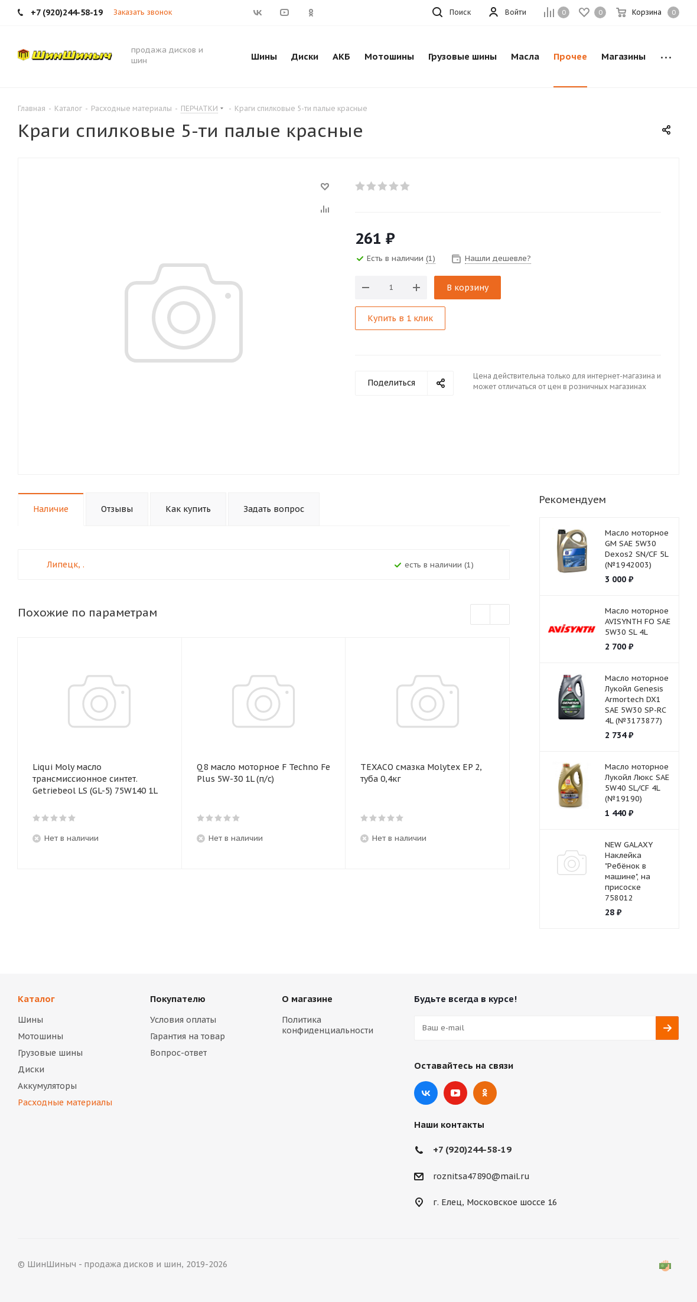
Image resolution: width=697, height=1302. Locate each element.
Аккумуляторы (47, 1086)
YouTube (455, 1093)
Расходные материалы (65, 1102)
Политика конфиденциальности (327, 1025)
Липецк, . (65, 564)
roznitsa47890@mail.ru (481, 1176)
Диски (31, 1069)
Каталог (36, 998)
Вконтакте (426, 1093)
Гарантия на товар (187, 1036)
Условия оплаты (183, 1019)
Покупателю (178, 998)
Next (500, 615)
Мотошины (40, 1036)
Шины (30, 1019)
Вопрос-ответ (178, 1053)
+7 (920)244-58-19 (472, 1149)
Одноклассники (485, 1093)
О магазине (307, 998)
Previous (480, 615)
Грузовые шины (50, 1053)
